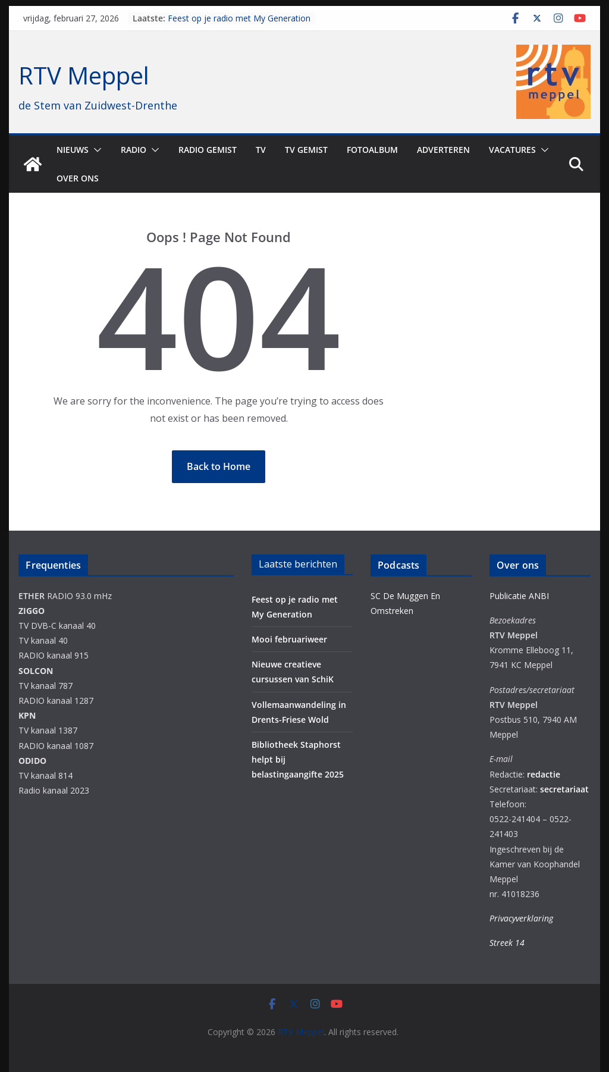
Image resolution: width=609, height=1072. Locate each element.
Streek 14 (507, 942)
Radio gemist (207, 149)
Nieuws (72, 149)
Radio (133, 149)
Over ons (77, 178)
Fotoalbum (372, 149)
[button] (95, 150)
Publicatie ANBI (519, 595)
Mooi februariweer (289, 639)
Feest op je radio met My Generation (239, 18)
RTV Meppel (83, 75)
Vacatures (512, 149)
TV (261, 149)
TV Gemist (306, 149)
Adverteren (443, 149)
